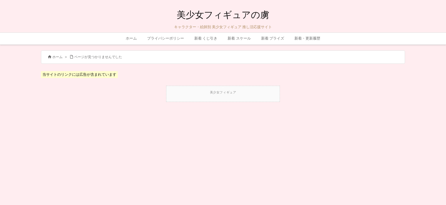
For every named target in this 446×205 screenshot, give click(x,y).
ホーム (57, 57)
